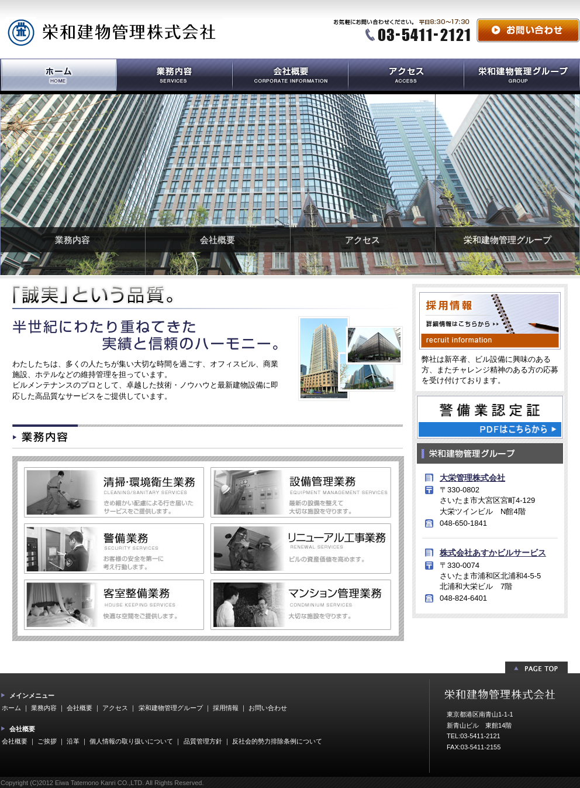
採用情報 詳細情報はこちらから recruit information (490, 321)
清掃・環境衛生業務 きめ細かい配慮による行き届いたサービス (114, 492)
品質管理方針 (203, 741)
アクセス (362, 240)
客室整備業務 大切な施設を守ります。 (114, 605)
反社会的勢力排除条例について (277, 741)
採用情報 (226, 707)
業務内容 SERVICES (174, 76)
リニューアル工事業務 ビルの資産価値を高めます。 (300, 548)
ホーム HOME (58, 76)
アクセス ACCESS (406, 76)
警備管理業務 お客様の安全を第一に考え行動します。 (114, 548)
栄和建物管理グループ (507, 240)
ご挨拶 (47, 741)
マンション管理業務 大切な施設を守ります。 (300, 605)
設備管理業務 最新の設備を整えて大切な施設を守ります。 (300, 492)
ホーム (11, 707)
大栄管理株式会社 (472, 477)
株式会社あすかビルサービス (493, 552)
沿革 (73, 741)
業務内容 (72, 240)
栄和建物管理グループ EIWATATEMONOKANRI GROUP (522, 76)
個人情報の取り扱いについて (131, 741)
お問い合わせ (528, 30)
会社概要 (217, 240)
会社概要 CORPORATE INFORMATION (290, 76)
